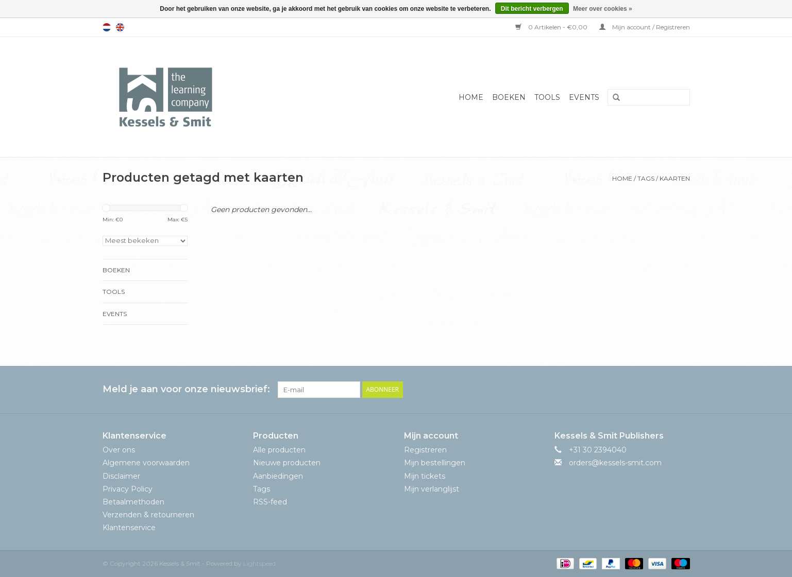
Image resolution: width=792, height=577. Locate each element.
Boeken (509, 97)
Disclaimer (121, 476)
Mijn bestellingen (434, 462)
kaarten (675, 178)
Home (471, 97)
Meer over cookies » (602, 8)
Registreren (425, 449)
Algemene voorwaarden (146, 462)
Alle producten (279, 449)
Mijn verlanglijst (431, 489)
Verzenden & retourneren (148, 514)
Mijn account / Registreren (644, 27)
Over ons (119, 449)
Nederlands (107, 27)
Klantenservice (129, 527)
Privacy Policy (128, 489)
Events (584, 97)
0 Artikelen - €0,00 (552, 27)
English (120, 27)
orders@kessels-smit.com (615, 462)
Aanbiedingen (278, 476)
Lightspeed (259, 563)
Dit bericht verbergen (532, 8)
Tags (645, 178)
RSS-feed (270, 501)
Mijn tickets (424, 476)
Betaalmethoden (133, 501)
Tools (547, 97)
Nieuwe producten (287, 462)
